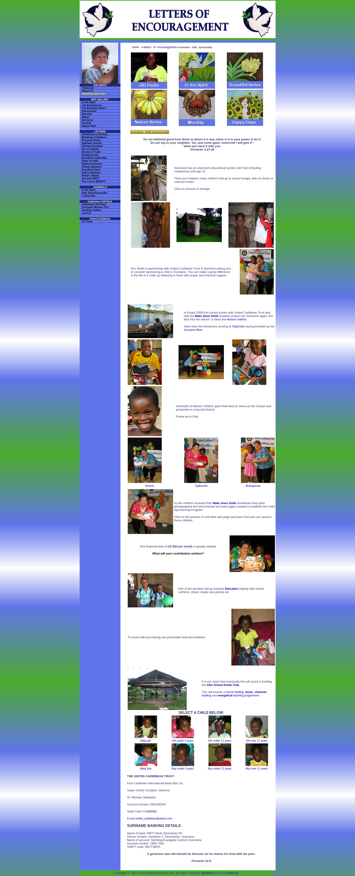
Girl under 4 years (182, 740)
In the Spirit (89, 102)
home (135, 47)
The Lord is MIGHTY (94, 181)
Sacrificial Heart (91, 169)
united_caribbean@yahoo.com (153, 818)
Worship (87, 114)
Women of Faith (91, 152)
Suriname (87, 120)
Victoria (149, 485)
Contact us (231, 873)
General (86, 122)
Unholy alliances (92, 166)
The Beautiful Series (94, 108)
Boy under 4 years (183, 768)
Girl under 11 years (219, 740)
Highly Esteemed (92, 163)
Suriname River (193, 330)
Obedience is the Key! (95, 134)
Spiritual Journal (92, 143)
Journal (86, 213)
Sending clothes (91, 210)
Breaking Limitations (94, 137)
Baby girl (145, 740)
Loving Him (88, 195)
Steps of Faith (90, 160)
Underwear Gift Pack (94, 204)
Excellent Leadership (94, 157)
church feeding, (235, 692)
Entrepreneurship (92, 146)
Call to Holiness (91, 172)
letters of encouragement (160, 47)
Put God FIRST (91, 178)
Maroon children (237, 319)
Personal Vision (91, 140)
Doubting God (90, 154)
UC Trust (87, 221)
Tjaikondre (238, 326)
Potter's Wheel (90, 175)
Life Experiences (92, 105)
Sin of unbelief (90, 149)
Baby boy (146, 768)
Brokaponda (253, 485)
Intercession (89, 111)
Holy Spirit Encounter (94, 192)
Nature (86, 117)
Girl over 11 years (257, 740)
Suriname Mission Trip (95, 207)
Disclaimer (207, 873)
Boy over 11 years (257, 768)
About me (87, 90)
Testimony (88, 88)
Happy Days (89, 125)
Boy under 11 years (220, 768)
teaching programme (238, 695)
